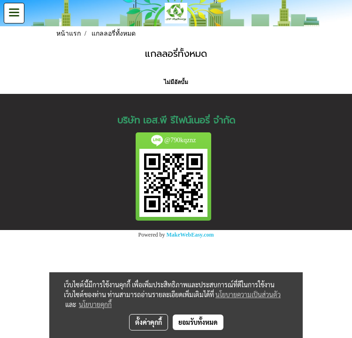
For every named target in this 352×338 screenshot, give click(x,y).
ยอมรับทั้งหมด (198, 322)
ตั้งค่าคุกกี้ (148, 322)
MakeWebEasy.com (190, 234)
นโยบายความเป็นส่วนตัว (248, 294)
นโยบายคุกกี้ (95, 304)
